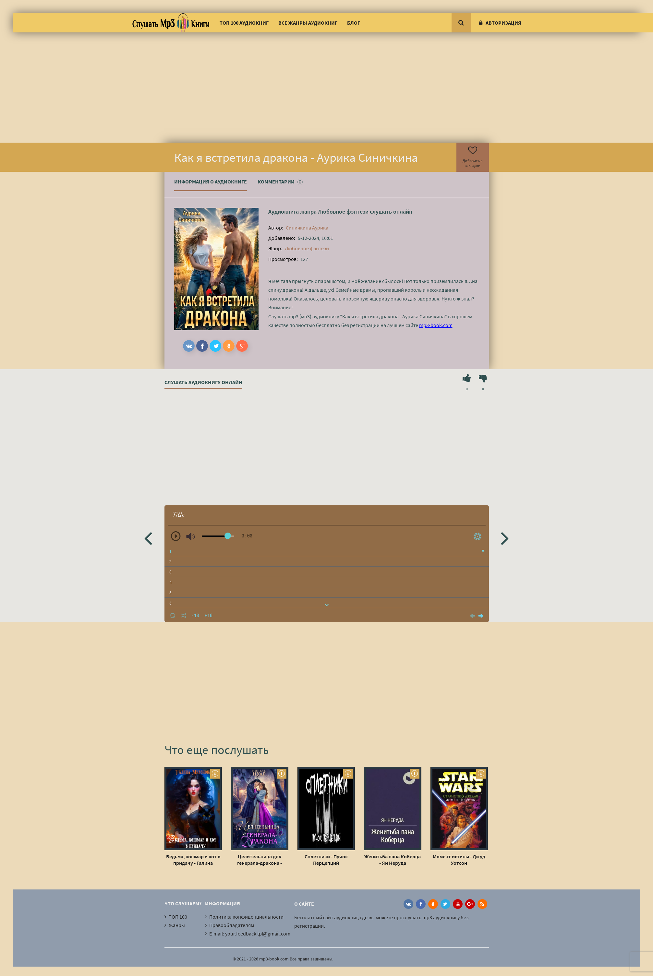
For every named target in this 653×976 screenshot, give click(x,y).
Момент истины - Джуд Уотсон (459, 859)
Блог (353, 22)
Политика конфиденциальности (246, 916)
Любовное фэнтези (343, 211)
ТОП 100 (178, 916)
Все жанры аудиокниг (307, 22)
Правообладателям (231, 925)
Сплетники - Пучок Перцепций (326, 859)
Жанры (177, 925)
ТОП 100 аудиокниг (244, 22)
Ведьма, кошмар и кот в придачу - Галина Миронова (193, 859)
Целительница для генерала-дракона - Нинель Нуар (259, 859)
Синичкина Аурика (307, 227)
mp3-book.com (436, 325)
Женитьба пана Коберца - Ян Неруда (392, 859)
